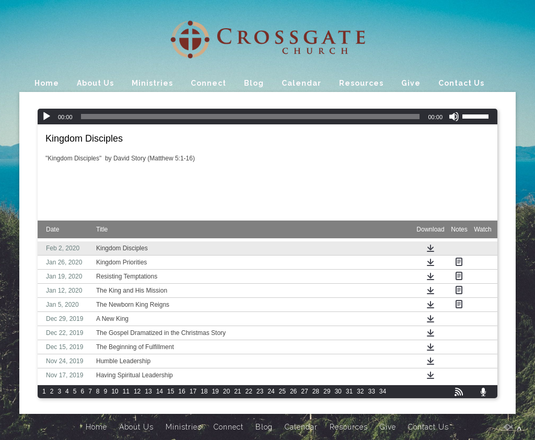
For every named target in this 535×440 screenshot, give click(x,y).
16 (181, 391)
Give (411, 83)
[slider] (250, 116)
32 (360, 391)
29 (326, 391)
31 (349, 391)
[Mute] (454, 116)
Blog (254, 83)
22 (249, 391)
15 (170, 391)
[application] (267, 116)
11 (126, 391)
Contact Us (461, 83)
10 (114, 391)
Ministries (152, 83)
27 (304, 391)
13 (148, 391)
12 (137, 391)
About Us (95, 83)
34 (382, 391)
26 (293, 391)
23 (260, 391)
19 (215, 391)
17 (193, 391)
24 (271, 391)
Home (46, 83)
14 (159, 391)
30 (337, 391)
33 (371, 391)
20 (226, 391)
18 (204, 391)
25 (282, 391)
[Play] (46, 116)
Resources (361, 83)
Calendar (301, 83)
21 (237, 391)
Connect (208, 83)
